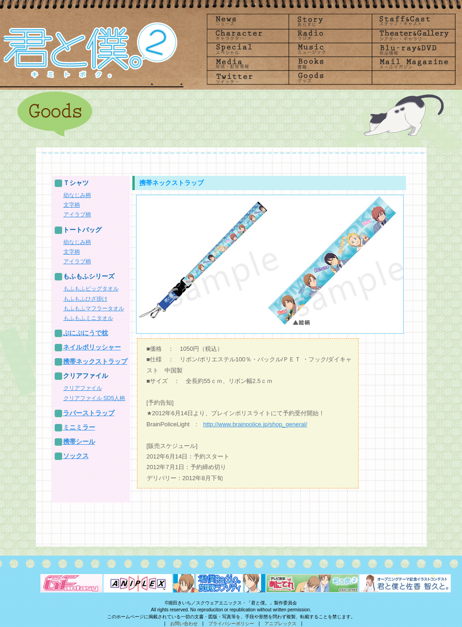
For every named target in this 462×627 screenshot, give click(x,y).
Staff (411, 21)
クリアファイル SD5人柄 (94, 398)
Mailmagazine (411, 64)
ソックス (76, 455)
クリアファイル (82, 388)
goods (330, 78)
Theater (411, 35)
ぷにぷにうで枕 (85, 333)
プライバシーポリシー (231, 623)
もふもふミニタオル (88, 318)
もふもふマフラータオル (93, 308)
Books (330, 64)
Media (248, 64)
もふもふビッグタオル (91, 288)
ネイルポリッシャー (92, 347)
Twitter (248, 78)
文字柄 (71, 205)
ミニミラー (79, 427)
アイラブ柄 (77, 214)
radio (330, 35)
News (248, 21)
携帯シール (79, 441)
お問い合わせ (184, 623)
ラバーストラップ (88, 413)
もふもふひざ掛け (85, 299)
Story (330, 21)
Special (248, 49)
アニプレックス (280, 623)
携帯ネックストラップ (95, 361)
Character (248, 35)
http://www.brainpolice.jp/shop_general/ (255, 424)
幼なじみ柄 (77, 195)
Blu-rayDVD (411, 49)
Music (330, 49)
